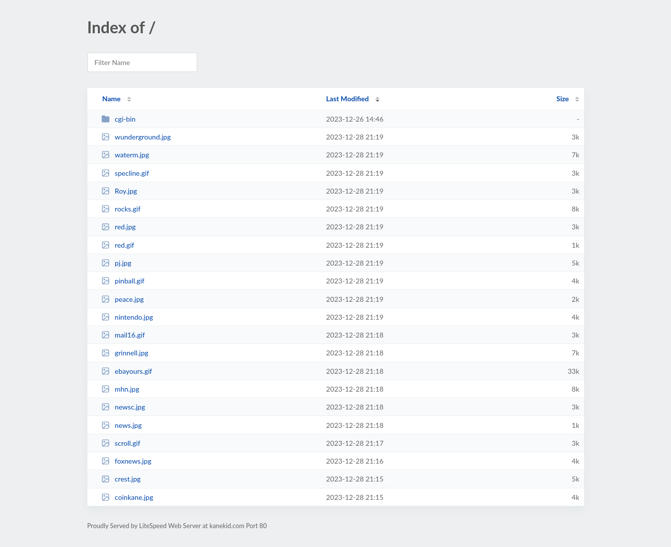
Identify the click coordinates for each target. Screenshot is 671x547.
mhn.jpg (120, 389)
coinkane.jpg (127, 497)
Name (111, 98)
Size (562, 98)
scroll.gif (121, 443)
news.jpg (121, 425)
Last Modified (347, 98)
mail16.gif (123, 335)
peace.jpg (122, 299)
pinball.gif (123, 280)
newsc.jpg (123, 407)
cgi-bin (118, 119)
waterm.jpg (125, 154)
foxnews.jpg (126, 461)
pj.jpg (116, 263)
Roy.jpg (119, 191)
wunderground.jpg (136, 137)
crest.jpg (121, 479)
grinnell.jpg (125, 352)
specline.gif (125, 173)
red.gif (118, 245)
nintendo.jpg (127, 317)
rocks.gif (121, 209)
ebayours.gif (126, 371)
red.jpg (118, 226)
